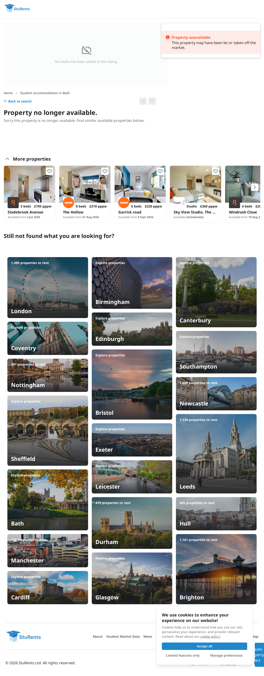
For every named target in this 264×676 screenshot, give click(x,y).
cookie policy (210, 636)
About (98, 636)
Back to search (18, 101)
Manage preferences (226, 655)
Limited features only (183, 655)
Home (8, 93)
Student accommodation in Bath (45, 93)
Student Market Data (123, 636)
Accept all (204, 646)
